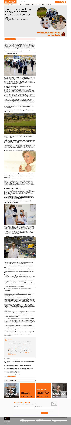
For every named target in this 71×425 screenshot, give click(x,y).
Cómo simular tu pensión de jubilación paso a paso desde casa (58, 394)
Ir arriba (64, 417)
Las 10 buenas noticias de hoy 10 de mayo (12, 374)
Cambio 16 (22, 347)
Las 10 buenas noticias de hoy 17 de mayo (12, 366)
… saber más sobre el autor (12, 354)
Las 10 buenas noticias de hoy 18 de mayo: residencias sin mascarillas (17, 365)
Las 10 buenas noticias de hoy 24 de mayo (12, 359)
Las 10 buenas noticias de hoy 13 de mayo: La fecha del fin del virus (17, 369)
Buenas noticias (12, 376)
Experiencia (22, 4)
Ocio (39, 4)
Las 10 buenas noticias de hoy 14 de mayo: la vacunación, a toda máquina (18, 368)
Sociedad (7, 4)
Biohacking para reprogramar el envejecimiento (26, 394)
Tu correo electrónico (38, 406)
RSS (52, 419)
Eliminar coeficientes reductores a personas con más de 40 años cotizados (43, 393)
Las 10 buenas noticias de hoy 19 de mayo (12, 363)
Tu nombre (16, 406)
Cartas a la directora (26, 390)
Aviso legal (22, 419)
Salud (17, 4)
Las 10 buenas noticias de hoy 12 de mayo (12, 371)
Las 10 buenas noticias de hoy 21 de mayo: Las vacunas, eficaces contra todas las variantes (19, 362)
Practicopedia (34, 4)
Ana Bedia (7, 17)
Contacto (38, 421)
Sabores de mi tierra (46, 4)
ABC (26, 352)
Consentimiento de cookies (57, 421)
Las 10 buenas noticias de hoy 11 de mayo (12, 372)
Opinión (28, 4)
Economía (12, 4)
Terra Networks (14, 348)
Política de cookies (39, 419)
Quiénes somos (6, 423)
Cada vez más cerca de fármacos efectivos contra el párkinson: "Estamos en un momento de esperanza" (11, 392)
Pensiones (54, 390)
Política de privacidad (24, 421)
